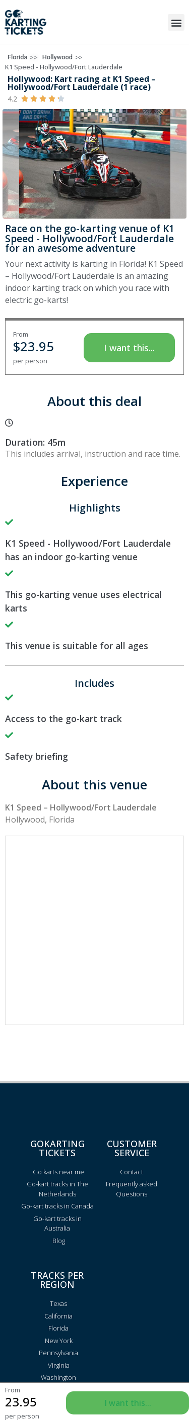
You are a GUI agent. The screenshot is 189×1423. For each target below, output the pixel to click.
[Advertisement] (94, 930)
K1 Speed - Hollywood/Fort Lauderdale (63, 66)
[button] (176, 22)
